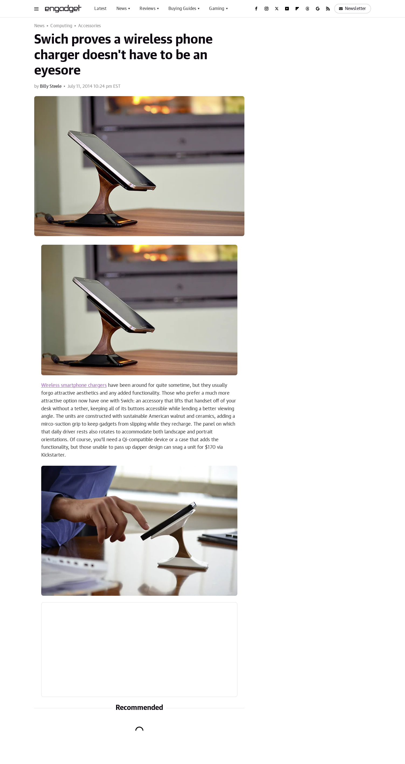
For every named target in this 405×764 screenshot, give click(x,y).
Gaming (216, 8)
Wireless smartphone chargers (74, 385)
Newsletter (352, 8)
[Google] (318, 9)
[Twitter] (277, 9)
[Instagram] (266, 9)
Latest (100, 8)
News (121, 8)
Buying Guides (182, 8)
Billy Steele (50, 86)
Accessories (89, 26)
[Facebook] (256, 9)
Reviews (147, 8)
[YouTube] (287, 9)
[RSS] (328, 9)
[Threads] (307, 9)
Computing (61, 26)
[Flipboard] (297, 9)
